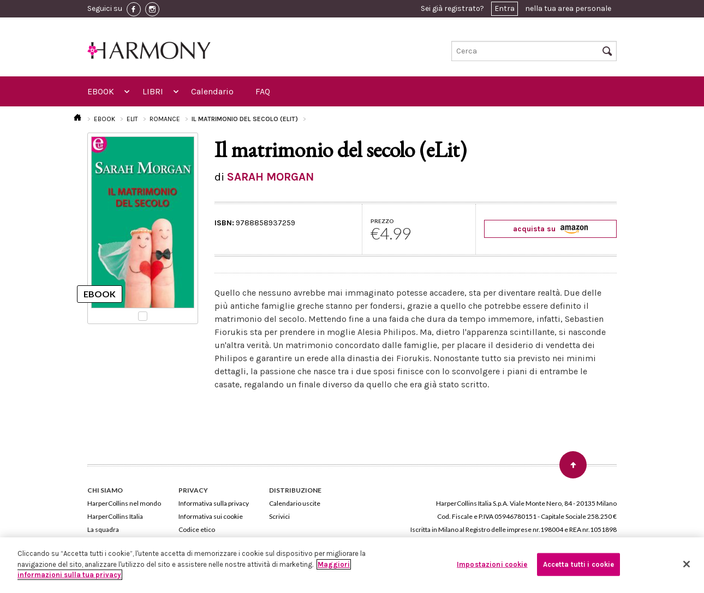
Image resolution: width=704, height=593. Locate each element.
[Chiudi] (687, 564)
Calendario (212, 91)
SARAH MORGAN (270, 176)
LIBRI (152, 91)
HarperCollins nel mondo (124, 503)
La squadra (103, 529)
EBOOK (100, 91)
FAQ (262, 91)
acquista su (550, 228)
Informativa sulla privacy (213, 503)
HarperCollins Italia (115, 516)
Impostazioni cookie (492, 564)
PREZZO (382, 221)
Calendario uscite (294, 503)
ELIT (132, 119)
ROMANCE (165, 119)
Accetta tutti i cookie (578, 564)
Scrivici (279, 516)
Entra (504, 8)
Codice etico (196, 529)
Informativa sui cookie (210, 516)
